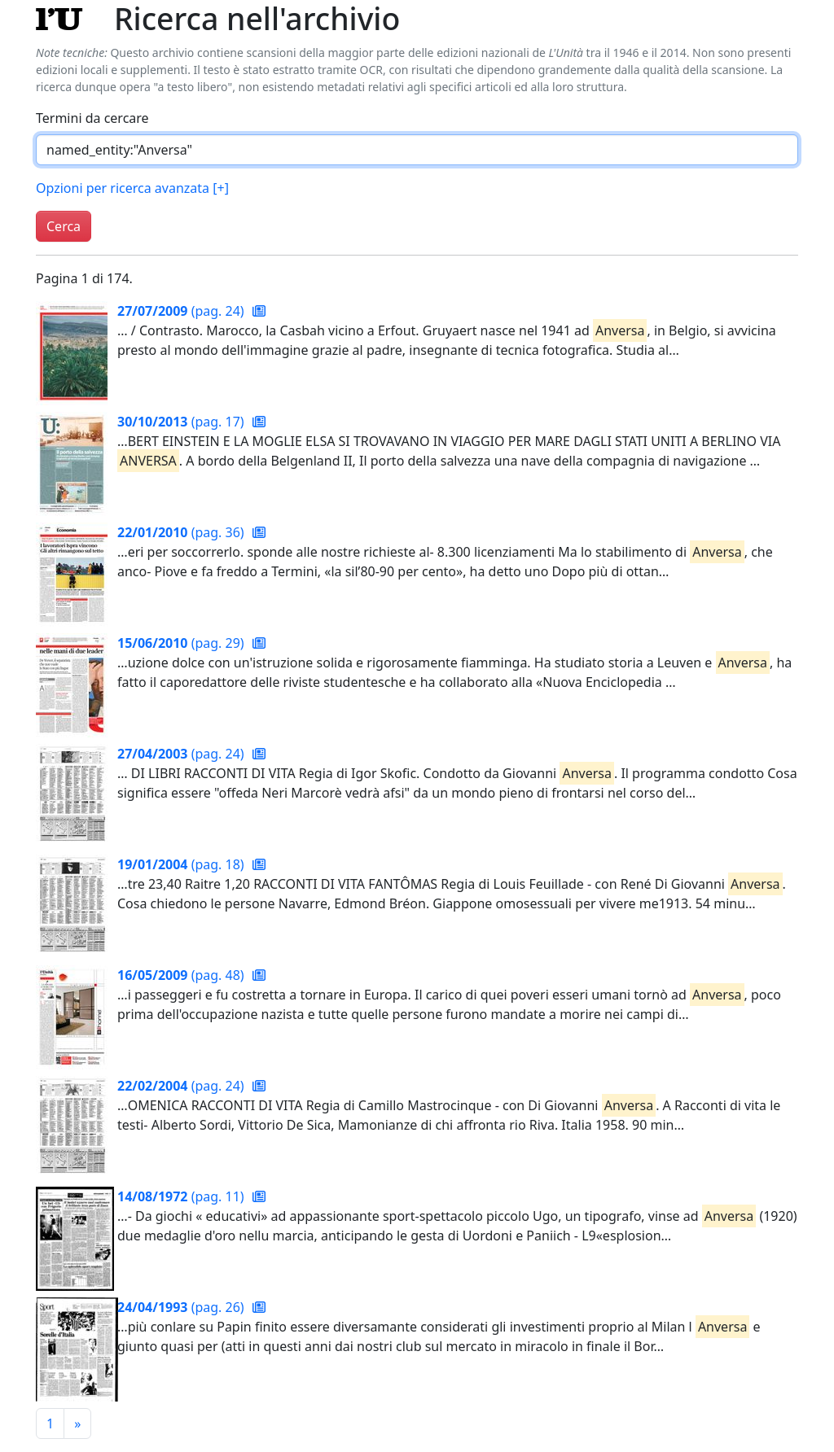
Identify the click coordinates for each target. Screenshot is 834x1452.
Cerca (63, 226)
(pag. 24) (182, 311)
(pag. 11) (182, 1196)
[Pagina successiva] (77, 1423)
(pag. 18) (182, 864)
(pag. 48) (182, 975)
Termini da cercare (92, 118)
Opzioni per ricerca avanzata (132, 188)
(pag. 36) (182, 532)
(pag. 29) (182, 643)
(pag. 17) (182, 422)
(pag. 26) (182, 1307)
